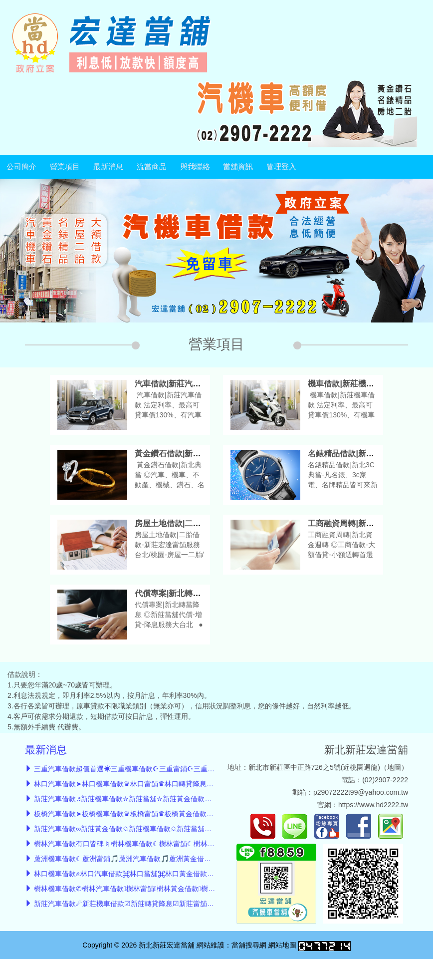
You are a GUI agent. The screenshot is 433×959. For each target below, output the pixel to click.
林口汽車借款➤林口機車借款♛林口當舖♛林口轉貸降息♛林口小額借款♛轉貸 (154, 784)
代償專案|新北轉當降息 (175, 593)
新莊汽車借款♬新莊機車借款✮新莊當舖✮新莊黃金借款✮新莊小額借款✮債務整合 (160, 799)
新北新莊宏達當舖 (366, 749)
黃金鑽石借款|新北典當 (175, 453)
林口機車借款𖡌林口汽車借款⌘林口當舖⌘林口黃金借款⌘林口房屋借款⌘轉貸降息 (163, 874)
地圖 (394, 767)
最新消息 (108, 167)
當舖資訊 (238, 167)
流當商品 (152, 167)
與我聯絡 (195, 167)
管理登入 (281, 167)
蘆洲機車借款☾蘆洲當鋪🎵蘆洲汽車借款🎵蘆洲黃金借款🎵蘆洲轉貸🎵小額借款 (159, 859)
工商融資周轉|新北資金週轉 (357, 523)
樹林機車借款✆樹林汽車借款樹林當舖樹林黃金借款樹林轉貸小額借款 (146, 889)
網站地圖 (282, 945)
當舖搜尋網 (248, 945)
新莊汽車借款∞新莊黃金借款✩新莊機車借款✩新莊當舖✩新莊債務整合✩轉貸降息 (160, 829)
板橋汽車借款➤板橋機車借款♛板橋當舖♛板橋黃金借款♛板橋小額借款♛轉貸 (154, 814)
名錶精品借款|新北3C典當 (354, 453)
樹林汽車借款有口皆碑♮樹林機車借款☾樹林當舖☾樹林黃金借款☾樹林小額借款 (159, 844)
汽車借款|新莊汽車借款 (175, 383)
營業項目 (65, 167)
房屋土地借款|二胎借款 (175, 523)
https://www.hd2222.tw (373, 805)
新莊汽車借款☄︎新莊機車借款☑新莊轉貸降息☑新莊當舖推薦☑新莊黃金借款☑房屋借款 (169, 904)
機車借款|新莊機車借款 (349, 383)
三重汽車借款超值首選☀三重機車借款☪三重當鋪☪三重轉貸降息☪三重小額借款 (159, 769)
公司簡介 (21, 167)
